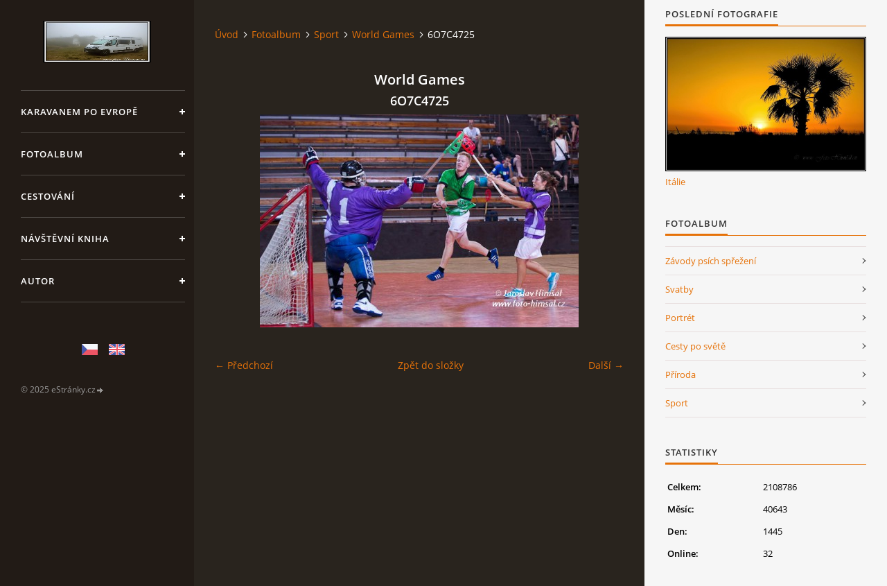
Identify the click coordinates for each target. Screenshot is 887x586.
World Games (383, 34)
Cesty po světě (695, 346)
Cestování (48, 196)
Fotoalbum (52, 154)
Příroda (680, 374)
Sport (326, 34)
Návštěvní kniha (65, 238)
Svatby (679, 289)
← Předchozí (244, 365)
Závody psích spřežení (710, 261)
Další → (606, 365)
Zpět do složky (431, 365)
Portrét (680, 317)
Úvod (226, 34)
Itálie (675, 181)
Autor (38, 281)
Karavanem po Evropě (79, 111)
